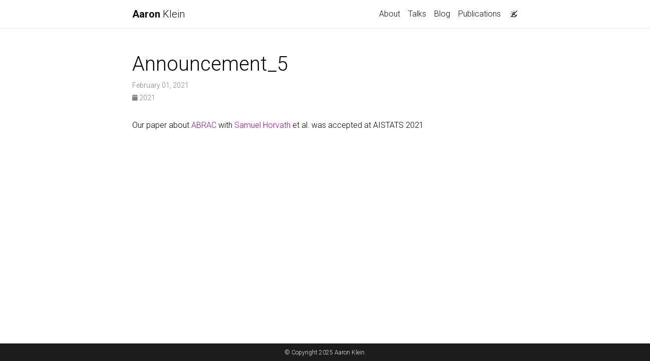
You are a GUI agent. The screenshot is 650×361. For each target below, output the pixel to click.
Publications (479, 14)
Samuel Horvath (262, 125)
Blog (442, 14)
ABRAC (203, 125)
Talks (417, 14)
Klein (158, 14)
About (389, 14)
